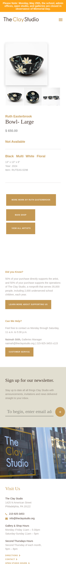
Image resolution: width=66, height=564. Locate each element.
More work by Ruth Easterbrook (31, 200)
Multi (20, 156)
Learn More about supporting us (28, 304)
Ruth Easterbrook (18, 116)
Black (9, 156)
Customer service (19, 352)
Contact (10, 559)
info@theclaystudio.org (20, 518)
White (30, 156)
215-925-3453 (14, 513)
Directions (11, 555)
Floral (41, 156)
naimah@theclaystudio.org (19, 343)
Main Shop (21, 215)
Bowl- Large (4, 28)
